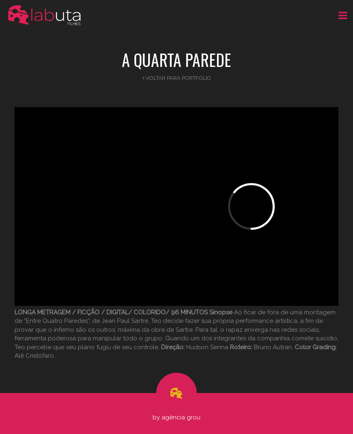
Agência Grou (181, 417)
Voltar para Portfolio (176, 78)
